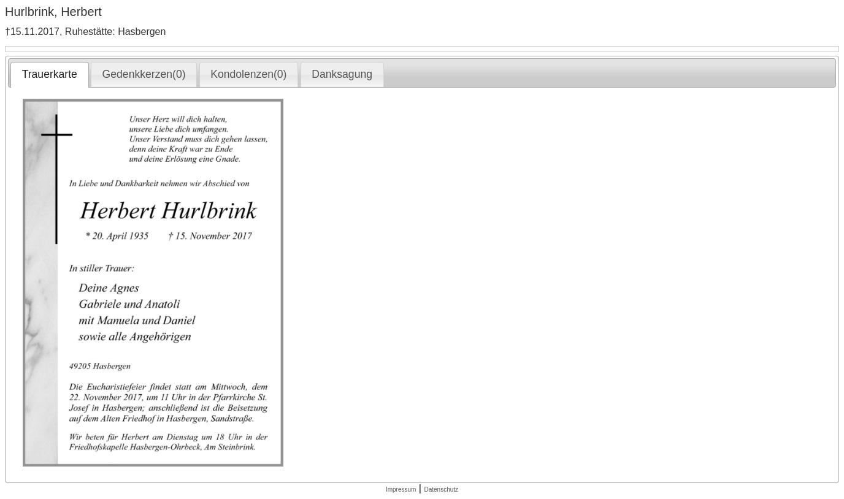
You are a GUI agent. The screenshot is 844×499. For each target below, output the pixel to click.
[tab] (49, 75)
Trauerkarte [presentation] (49, 74)
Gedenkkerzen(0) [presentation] (144, 74)
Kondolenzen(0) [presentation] (248, 74)
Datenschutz (441, 489)
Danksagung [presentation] (342, 74)
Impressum (401, 489)
